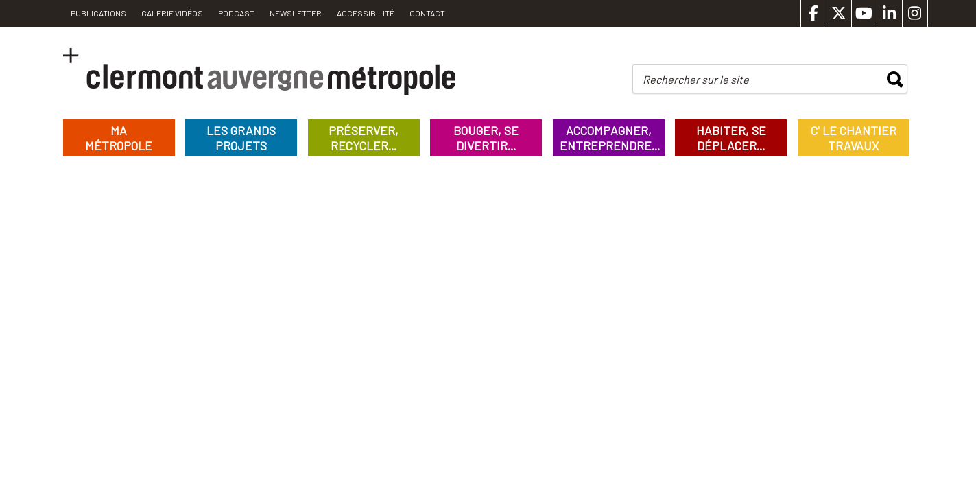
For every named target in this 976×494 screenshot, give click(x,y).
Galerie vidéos (172, 13)
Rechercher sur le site (696, 79)
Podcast (236, 13)
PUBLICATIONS (98, 13)
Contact (427, 13)
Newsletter (296, 13)
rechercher (895, 79)
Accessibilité (365, 13)
